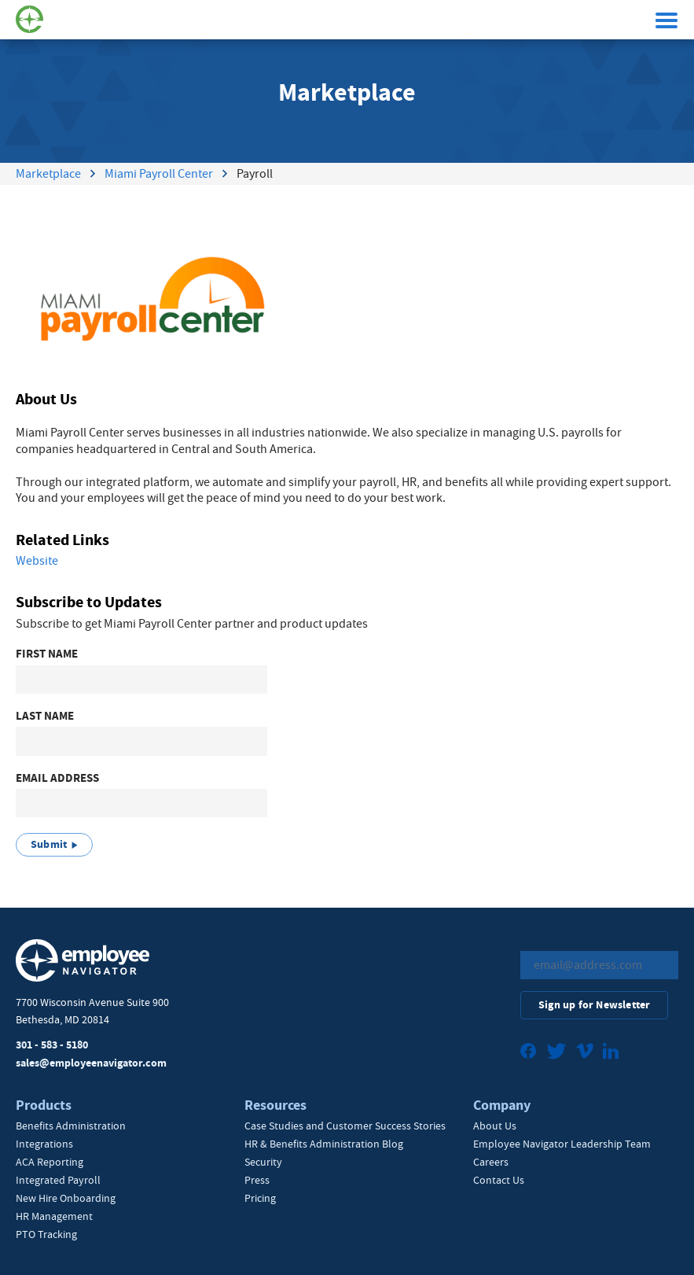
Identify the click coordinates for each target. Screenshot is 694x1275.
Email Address (57, 778)
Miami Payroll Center (159, 174)
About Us (494, 1125)
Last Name (45, 716)
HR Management (54, 1216)
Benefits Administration (71, 1125)
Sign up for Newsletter (594, 1004)
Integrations (44, 1144)
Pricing (260, 1198)
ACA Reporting (49, 1162)
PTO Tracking (46, 1234)
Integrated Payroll (58, 1180)
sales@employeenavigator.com (91, 1063)
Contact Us (498, 1180)
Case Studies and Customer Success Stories (345, 1125)
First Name (47, 654)
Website (37, 561)
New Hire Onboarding (66, 1198)
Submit (49, 844)
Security (263, 1162)
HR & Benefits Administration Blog (323, 1144)
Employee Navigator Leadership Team (562, 1144)
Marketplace (48, 174)
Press (257, 1180)
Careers (491, 1162)
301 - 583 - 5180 (52, 1044)
